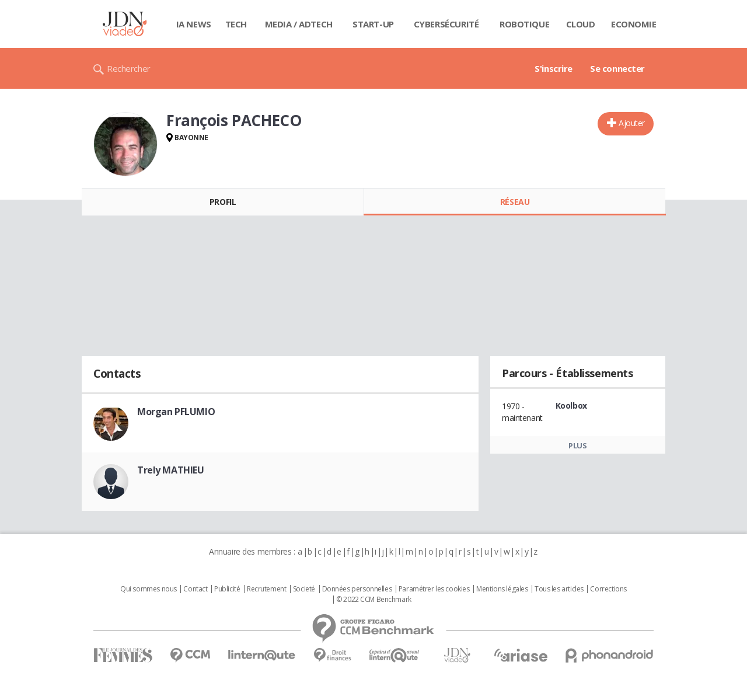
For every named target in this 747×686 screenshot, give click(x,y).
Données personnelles (357, 589)
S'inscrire (554, 68)
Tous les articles (559, 589)
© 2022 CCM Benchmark (373, 600)
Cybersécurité (446, 24)
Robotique (524, 24)
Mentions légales (502, 589)
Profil (223, 201)
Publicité (227, 589)
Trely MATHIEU (170, 470)
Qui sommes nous (148, 589)
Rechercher (129, 68)
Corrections (608, 589)
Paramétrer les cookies (434, 589)
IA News (193, 24)
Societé (304, 589)
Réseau (514, 201)
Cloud (580, 24)
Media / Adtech (299, 24)
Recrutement (266, 589)
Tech (236, 24)
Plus (577, 445)
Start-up (373, 24)
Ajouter (632, 122)
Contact (195, 589)
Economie (634, 24)
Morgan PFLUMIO (176, 411)
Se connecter (617, 68)
